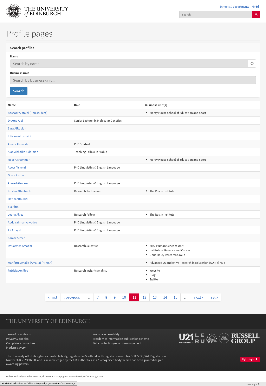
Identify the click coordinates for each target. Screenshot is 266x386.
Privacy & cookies (17, 339)
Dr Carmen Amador (20, 246)
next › (198, 297)
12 (144, 297)
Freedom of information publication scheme (121, 339)
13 (155, 297)
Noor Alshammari (19, 160)
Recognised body (110, 360)
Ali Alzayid (14, 230)
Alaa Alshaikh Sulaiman (23, 152)
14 (165, 297)
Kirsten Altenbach (19, 191)
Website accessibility (106, 334)
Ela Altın (13, 207)
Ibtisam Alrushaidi (19, 136)
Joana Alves (15, 214)
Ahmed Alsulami (18, 183)
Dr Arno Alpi (15, 120)
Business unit (19, 73)
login (253, 384)
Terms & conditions (18, 334)
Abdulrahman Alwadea (22, 222)
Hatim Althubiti (18, 199)
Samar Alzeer (16, 238)
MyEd (255, 6)
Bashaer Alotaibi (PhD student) (27, 113)
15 (175, 297)
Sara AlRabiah (17, 128)
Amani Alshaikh (18, 144)
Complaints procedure (20, 343)
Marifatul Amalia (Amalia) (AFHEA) (30, 263)
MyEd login (250, 359)
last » (213, 297)
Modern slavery (16, 347)
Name (14, 56)
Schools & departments (234, 6)
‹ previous (72, 297)
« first (52, 297)
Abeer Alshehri (17, 167)
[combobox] (216, 14)
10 (124, 297)
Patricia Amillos (18, 270)
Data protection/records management (117, 343)
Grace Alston (16, 175)
